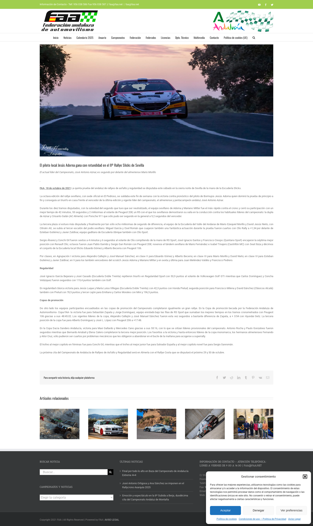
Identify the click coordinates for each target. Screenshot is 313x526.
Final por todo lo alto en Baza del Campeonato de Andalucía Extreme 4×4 (155, 471)
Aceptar (225, 510)
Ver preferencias (291, 510)
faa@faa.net (132, 4)
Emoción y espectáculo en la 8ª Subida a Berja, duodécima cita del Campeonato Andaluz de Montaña (155, 496)
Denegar (258, 510)
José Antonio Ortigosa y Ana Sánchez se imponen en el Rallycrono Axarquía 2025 (153, 484)
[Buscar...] (74, 471)
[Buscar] (110, 471)
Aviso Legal (294, 519)
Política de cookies (227, 519)
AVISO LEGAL (112, 518)
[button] (305, 477)
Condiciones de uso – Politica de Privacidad (262, 519)
